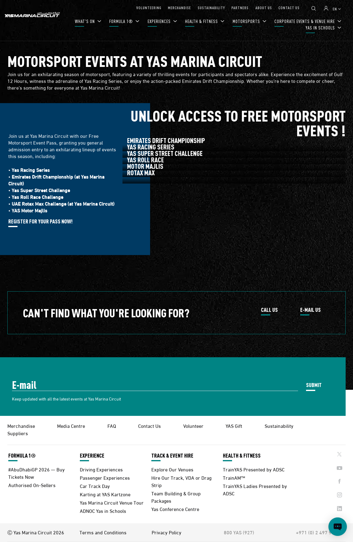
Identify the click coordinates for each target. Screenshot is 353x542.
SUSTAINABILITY (211, 7)
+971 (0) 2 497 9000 (318, 532)
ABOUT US (263, 7)
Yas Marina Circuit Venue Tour (112, 502)
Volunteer (193, 425)
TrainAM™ (234, 477)
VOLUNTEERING (148, 7)
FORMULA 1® (121, 21)
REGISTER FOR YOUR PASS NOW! (40, 222)
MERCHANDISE (179, 7)
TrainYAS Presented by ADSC (254, 469)
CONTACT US (289, 7)
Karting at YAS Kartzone (105, 493)
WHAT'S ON (85, 21)
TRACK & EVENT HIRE (172, 455)
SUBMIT (314, 384)
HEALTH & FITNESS (202, 21)
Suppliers (17, 432)
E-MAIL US (310, 310)
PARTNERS (240, 7)
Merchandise (21, 425)
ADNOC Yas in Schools (103, 510)
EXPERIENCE (92, 455)
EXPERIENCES (160, 21)
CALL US (269, 310)
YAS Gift (234, 425)
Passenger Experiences (105, 477)
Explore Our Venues (172, 469)
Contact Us (149, 425)
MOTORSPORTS (247, 21)
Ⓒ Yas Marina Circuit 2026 (35, 532)
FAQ (111, 425)
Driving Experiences (101, 469)
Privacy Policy (166, 532)
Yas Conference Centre (175, 508)
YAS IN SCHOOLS (321, 28)
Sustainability (279, 425)
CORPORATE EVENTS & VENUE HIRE (305, 21)
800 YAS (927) (239, 532)
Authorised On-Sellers (32, 484)
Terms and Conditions (103, 532)
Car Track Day (95, 485)
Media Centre (71, 425)
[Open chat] (337, 526)
